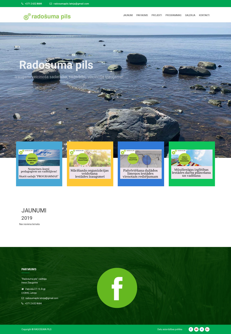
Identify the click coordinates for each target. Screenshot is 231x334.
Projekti (157, 15)
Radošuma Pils (42, 329)
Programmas (173, 15)
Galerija (190, 15)
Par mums (142, 15)
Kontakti (204, 15)
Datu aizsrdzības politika (170, 329)
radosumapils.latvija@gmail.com (71, 4)
